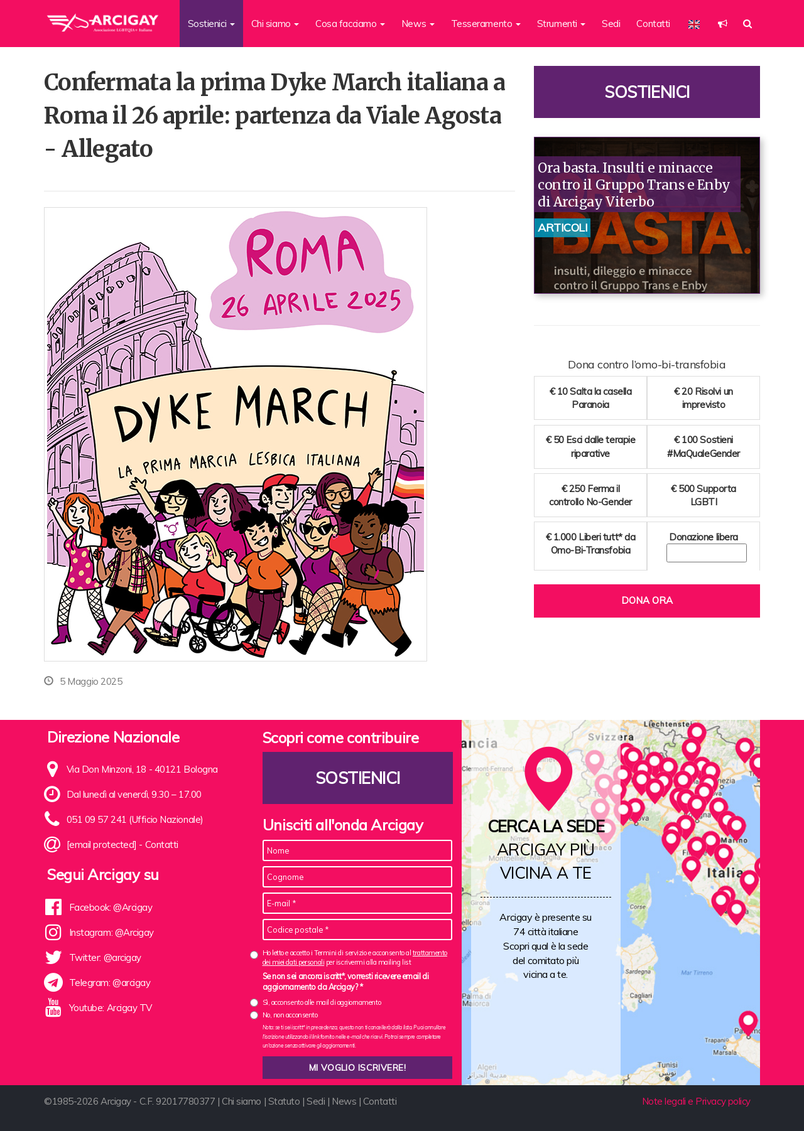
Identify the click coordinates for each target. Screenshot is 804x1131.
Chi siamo (241, 1101)
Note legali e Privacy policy (696, 1101)
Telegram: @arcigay (110, 983)
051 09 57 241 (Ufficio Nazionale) (135, 819)
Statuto (284, 1101)
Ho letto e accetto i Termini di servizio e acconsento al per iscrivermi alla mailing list (355, 957)
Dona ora (647, 600)
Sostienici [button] (211, 23)
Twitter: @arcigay (105, 957)
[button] (723, 23)
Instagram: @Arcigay (111, 932)
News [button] (418, 23)
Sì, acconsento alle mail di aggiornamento (322, 1002)
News (344, 1101)
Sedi (611, 23)
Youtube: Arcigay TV (110, 1008)
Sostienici (647, 92)
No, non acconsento (290, 1014)
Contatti (653, 23)
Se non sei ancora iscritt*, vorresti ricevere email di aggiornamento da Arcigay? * (346, 981)
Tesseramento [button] (486, 23)
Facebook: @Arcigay (111, 907)
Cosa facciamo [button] (350, 23)
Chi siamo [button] (275, 23)
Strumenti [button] (561, 23)
